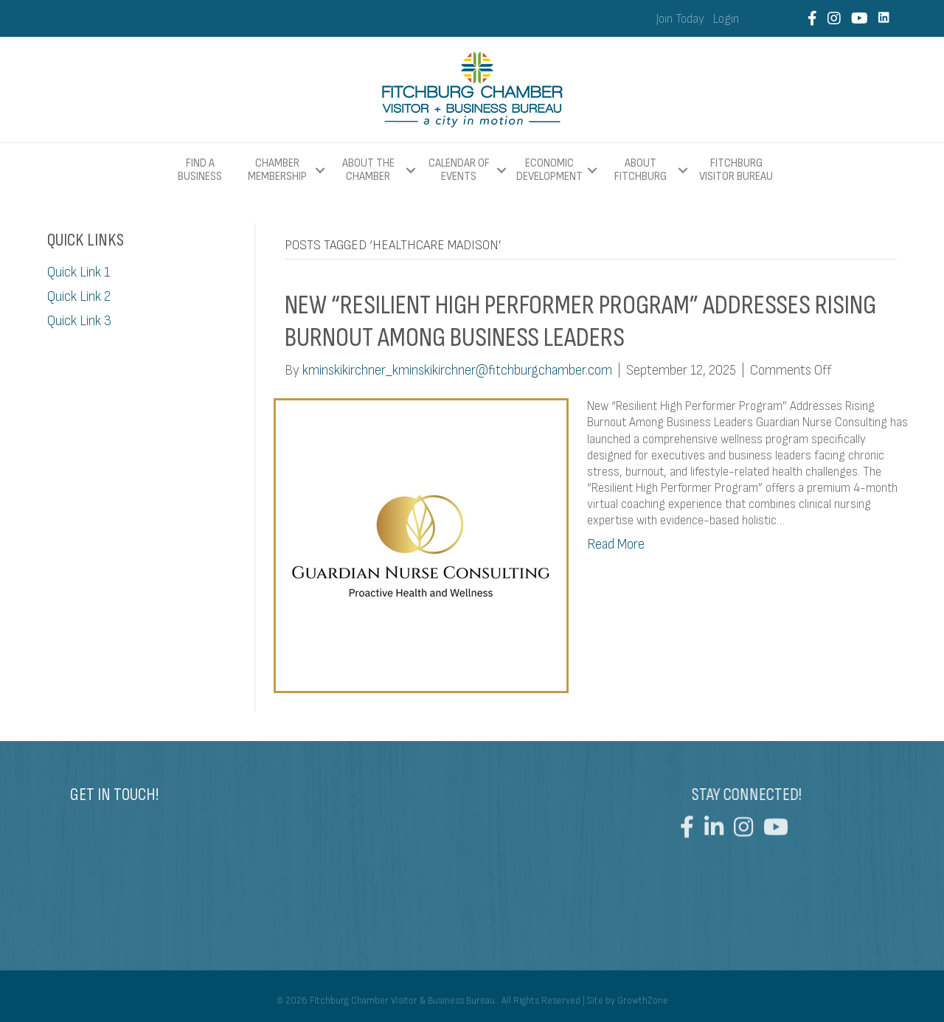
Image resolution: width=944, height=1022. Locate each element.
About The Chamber (368, 170)
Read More (616, 544)
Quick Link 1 (78, 272)
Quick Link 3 (79, 321)
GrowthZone (642, 1001)
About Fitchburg (640, 170)
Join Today (680, 19)
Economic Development (549, 170)
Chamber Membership (277, 170)
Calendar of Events (459, 170)
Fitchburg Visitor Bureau (736, 170)
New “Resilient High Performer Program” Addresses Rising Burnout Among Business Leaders (580, 321)
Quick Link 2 (79, 296)
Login (726, 19)
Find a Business (200, 170)
